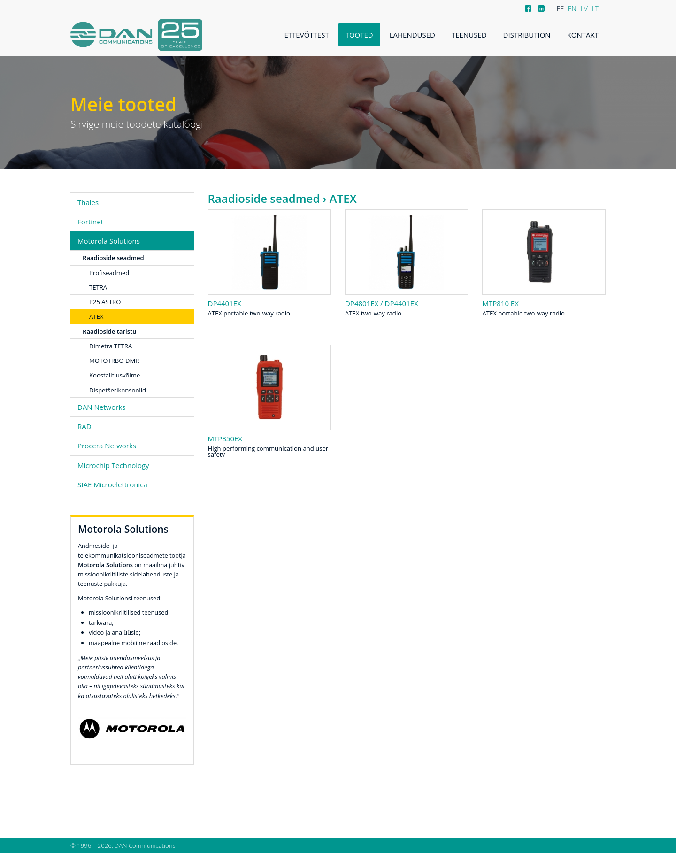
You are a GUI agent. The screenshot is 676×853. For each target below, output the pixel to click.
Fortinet (90, 221)
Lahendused (412, 34)
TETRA (98, 287)
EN (572, 8)
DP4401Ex (224, 303)
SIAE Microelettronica (112, 484)
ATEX (96, 316)
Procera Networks (106, 445)
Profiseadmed (109, 273)
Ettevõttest (306, 34)
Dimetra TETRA (110, 346)
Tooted (359, 34)
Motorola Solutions (108, 241)
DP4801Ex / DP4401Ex (381, 303)
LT (595, 8)
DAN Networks (101, 407)
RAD (84, 426)
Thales (88, 202)
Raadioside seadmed (264, 198)
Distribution (527, 34)
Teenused (469, 34)
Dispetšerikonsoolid (117, 390)
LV (583, 8)
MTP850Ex (225, 438)
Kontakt (583, 34)
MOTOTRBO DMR (114, 360)
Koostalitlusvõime (114, 375)
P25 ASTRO (105, 302)
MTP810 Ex (500, 303)
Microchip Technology (113, 465)
